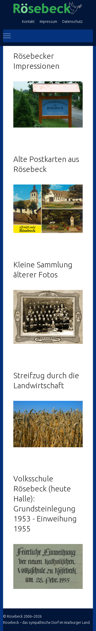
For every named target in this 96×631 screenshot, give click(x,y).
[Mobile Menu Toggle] (7, 36)
